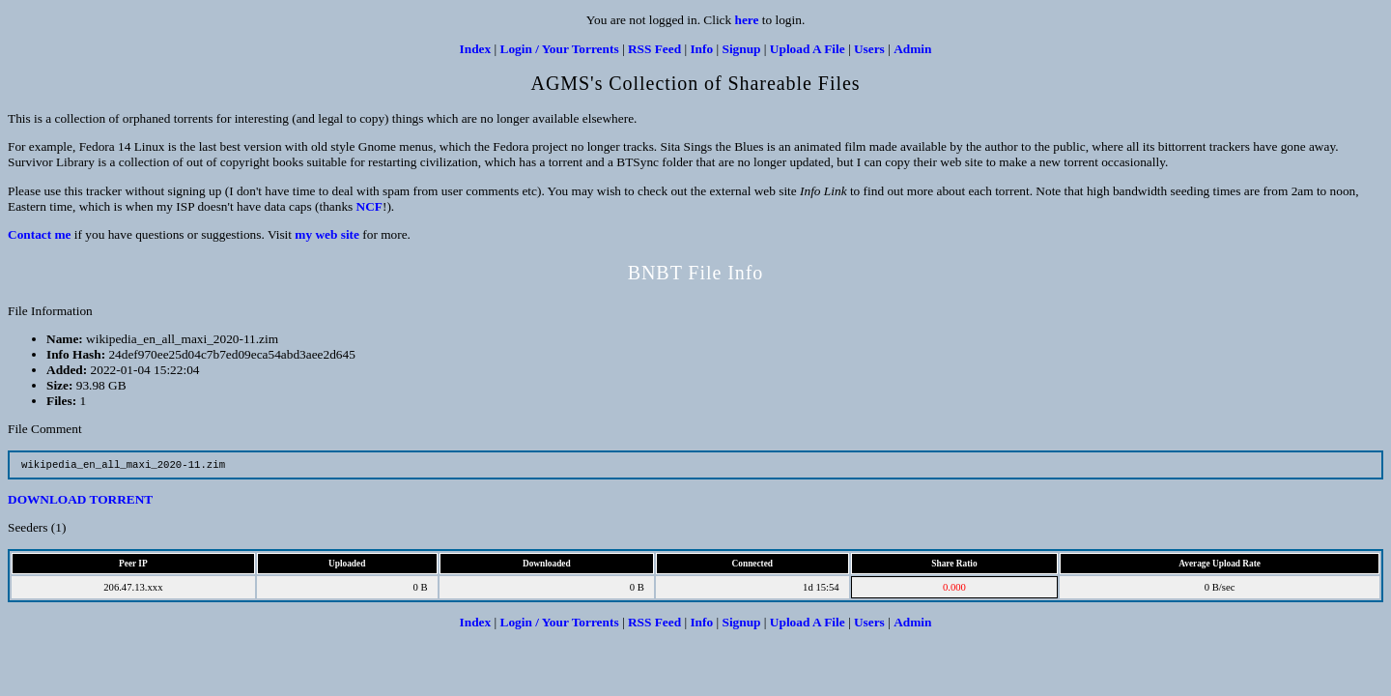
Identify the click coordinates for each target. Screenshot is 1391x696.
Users (869, 49)
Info (701, 49)
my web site (327, 234)
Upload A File (807, 49)
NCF (369, 206)
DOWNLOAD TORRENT (80, 501)
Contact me (39, 234)
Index (476, 49)
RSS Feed (654, 49)
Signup (741, 49)
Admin (912, 49)
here (747, 20)
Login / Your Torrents (559, 49)
